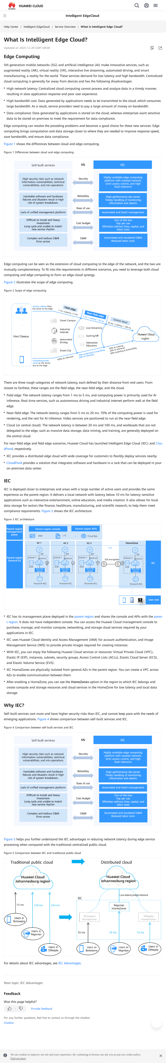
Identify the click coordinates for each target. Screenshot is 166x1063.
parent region (84, 616)
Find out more (18, 1058)
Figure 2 (9, 282)
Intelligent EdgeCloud (37, 26)
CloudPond (14, 463)
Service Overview (65, 26)
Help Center (11, 26)
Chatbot (9, 1022)
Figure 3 (47, 511)
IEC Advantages (69, 963)
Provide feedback (41, 1008)
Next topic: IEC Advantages (23, 983)
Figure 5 (9, 839)
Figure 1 (9, 144)
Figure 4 (43, 719)
